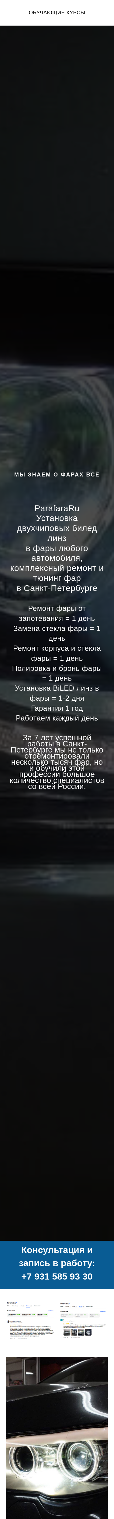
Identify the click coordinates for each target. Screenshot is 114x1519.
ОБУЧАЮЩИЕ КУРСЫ (57, 13)
